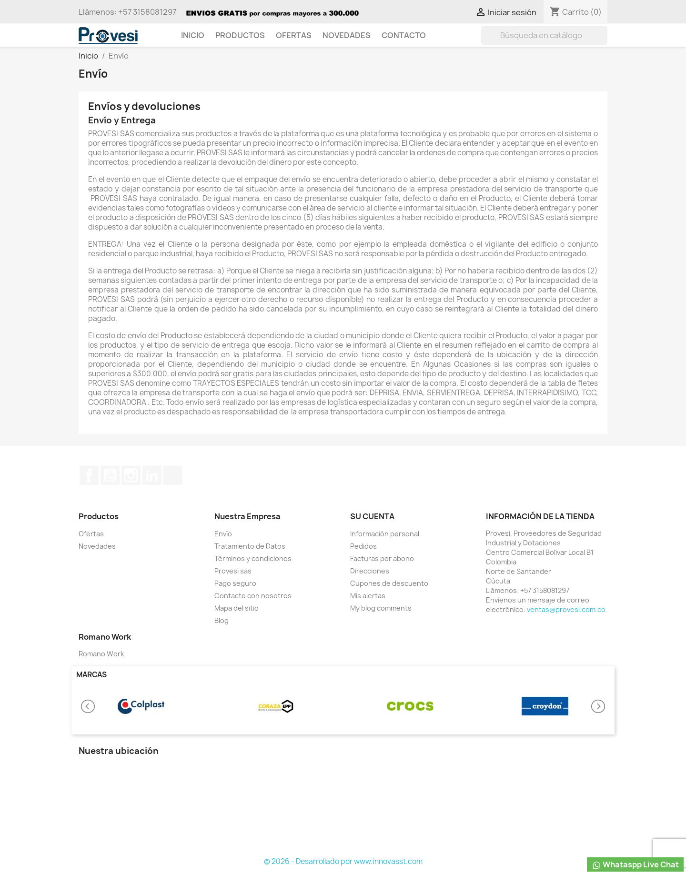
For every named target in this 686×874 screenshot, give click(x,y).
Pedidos (363, 546)
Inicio (192, 35)
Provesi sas (233, 570)
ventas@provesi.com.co (566, 609)
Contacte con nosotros (253, 595)
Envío (223, 533)
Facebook (89, 475)
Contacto (404, 35)
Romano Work (101, 653)
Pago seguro (235, 583)
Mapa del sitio (236, 608)
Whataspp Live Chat (635, 864)
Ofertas (294, 35)
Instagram (131, 475)
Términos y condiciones (253, 558)
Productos (240, 35)
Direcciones (369, 570)
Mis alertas (367, 595)
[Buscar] (544, 35)
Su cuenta (372, 516)
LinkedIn (151, 475)
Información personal (384, 533)
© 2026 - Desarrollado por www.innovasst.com (343, 861)
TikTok (172, 475)
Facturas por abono (382, 558)
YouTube (110, 475)
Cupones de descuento (389, 583)
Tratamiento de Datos (249, 546)
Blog (221, 620)
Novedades (347, 35)
